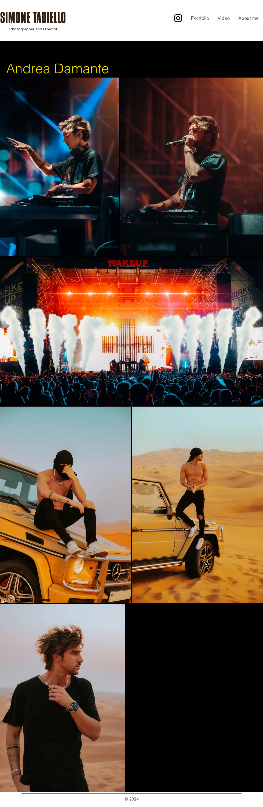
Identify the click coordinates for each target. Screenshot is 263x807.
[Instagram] (178, 18)
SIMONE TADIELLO (33, 18)
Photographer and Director (33, 28)
